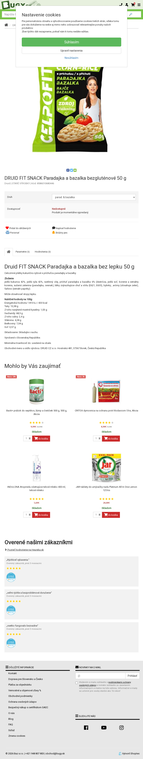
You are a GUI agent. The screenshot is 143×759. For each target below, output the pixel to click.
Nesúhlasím (71, 57)
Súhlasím (71, 42)
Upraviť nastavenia (71, 50)
